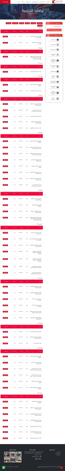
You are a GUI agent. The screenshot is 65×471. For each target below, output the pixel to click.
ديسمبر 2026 (39, 23)
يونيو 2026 (27, 23)
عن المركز (23, 2)
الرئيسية (47, 2)
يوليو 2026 (21, 23)
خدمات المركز (28, 2)
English (18, 2)
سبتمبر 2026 (8, 23)
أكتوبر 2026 (40, 25)
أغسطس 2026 (15, 23)
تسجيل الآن (5, 36)
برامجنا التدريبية (42, 2)
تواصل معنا (5, 2)
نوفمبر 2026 (33, 23)
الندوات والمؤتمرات (35, 2)
